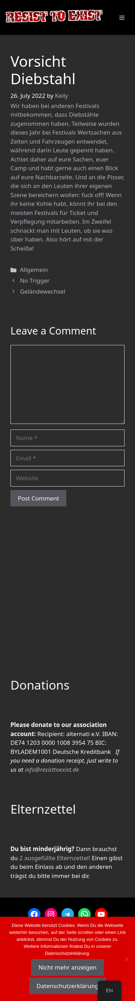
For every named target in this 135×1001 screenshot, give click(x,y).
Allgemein (34, 270)
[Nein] (126, 959)
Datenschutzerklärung (68, 986)
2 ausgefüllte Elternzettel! (54, 858)
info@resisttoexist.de (52, 769)
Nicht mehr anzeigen (67, 967)
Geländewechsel (42, 291)
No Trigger (35, 280)
